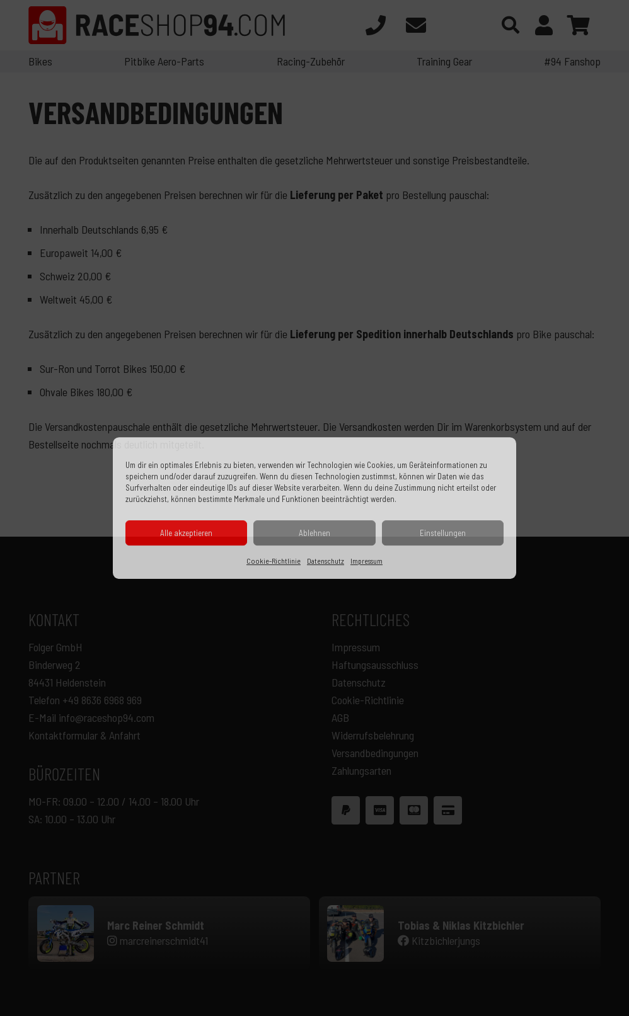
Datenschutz (325, 560)
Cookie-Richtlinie (273, 560)
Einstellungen (443, 533)
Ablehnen (314, 533)
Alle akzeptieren (186, 533)
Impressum (366, 560)
